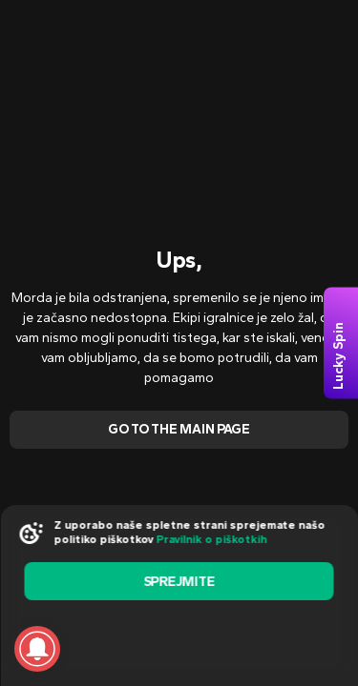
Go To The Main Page (179, 429)
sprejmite (178, 582)
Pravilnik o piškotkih (211, 539)
